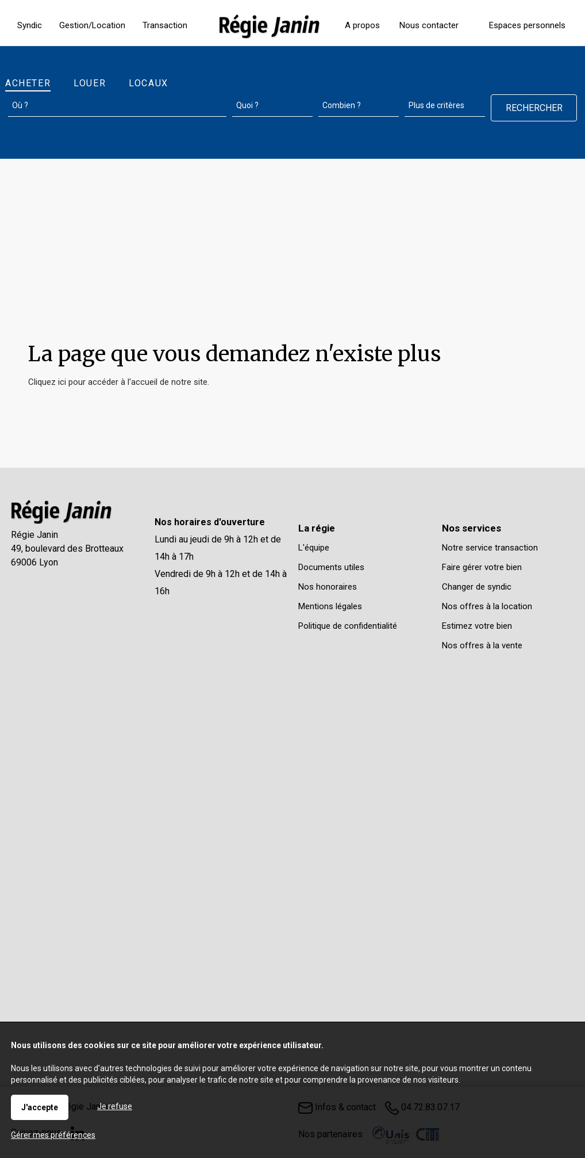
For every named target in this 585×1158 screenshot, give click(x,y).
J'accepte (39, 1107)
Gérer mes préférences (53, 1135)
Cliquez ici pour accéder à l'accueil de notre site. (118, 382)
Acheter (28, 83)
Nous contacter (429, 25)
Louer (90, 83)
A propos (362, 25)
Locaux (148, 83)
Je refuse (114, 1106)
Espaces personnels (527, 25)
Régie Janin (34, 534)
